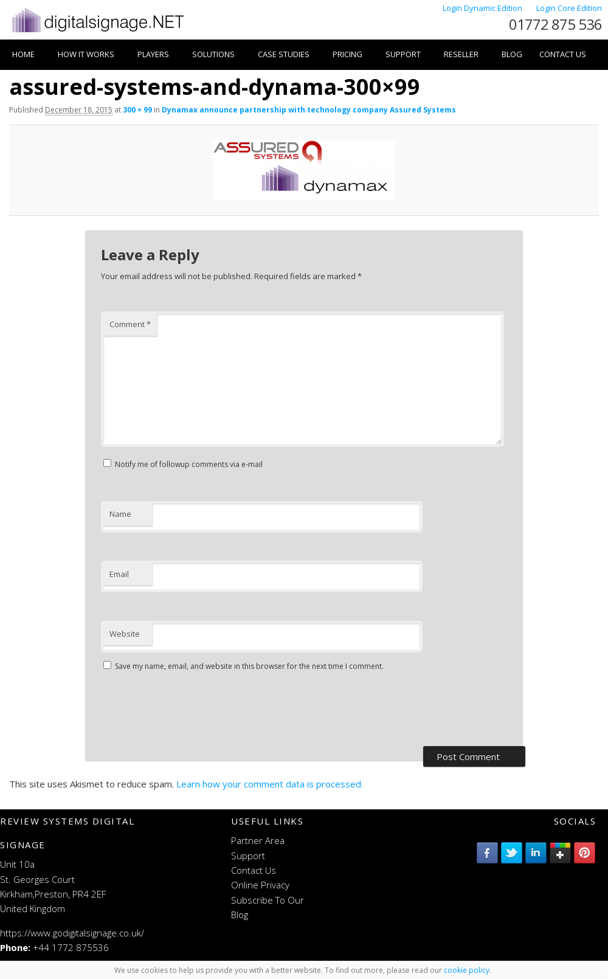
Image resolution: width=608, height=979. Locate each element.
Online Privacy (260, 885)
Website (124, 633)
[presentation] (193, 710)
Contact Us (562, 54)
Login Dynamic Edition (483, 7)
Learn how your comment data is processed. (269, 784)
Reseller (461, 54)
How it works (86, 54)
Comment (130, 324)
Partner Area (258, 840)
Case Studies (283, 54)
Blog (512, 54)
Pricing (347, 54)
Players (153, 54)
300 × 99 (137, 110)
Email (119, 574)
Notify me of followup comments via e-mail (189, 464)
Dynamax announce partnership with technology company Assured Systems (309, 110)
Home (23, 54)
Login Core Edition (569, 7)
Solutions (213, 54)
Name (120, 513)
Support (403, 54)
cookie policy (466, 970)
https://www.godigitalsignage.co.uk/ (72, 933)
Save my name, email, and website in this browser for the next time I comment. (249, 666)
